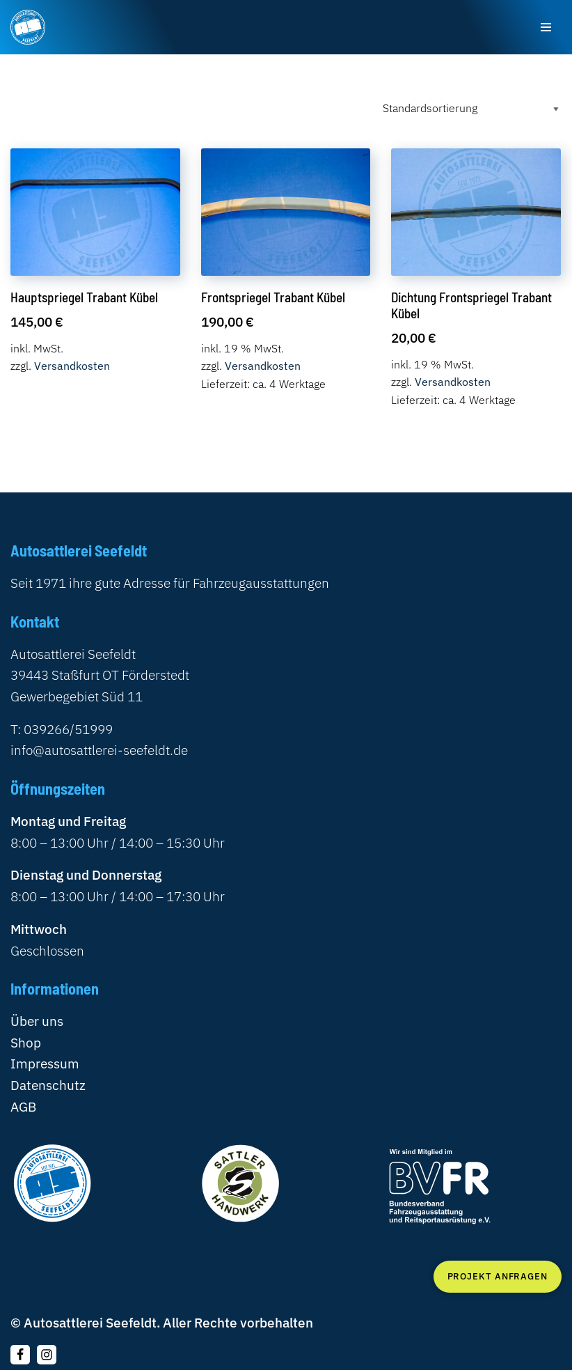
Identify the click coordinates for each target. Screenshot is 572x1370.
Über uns (36, 1020)
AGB (23, 1106)
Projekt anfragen (497, 1276)
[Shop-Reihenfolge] (469, 108)
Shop (25, 1042)
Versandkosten (72, 366)
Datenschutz (48, 1084)
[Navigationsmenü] (546, 27)
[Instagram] (46, 1354)
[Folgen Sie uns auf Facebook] (20, 1354)
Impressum (44, 1063)
